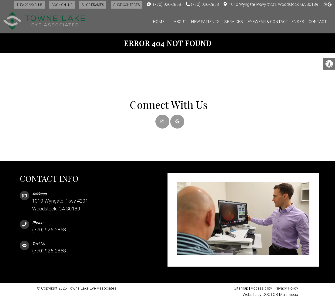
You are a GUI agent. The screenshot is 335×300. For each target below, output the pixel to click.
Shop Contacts (126, 5)
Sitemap (241, 288)
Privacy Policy (286, 288)
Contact (318, 21)
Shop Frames (93, 5)
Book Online (62, 5)
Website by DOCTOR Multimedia (270, 294)
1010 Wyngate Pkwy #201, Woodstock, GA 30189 (273, 4)
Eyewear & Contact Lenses (276, 21)
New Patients (205, 21)
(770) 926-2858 (167, 4)
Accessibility (261, 288)
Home (158, 21)
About (180, 21)
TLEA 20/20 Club (29, 5)
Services (233, 21)
